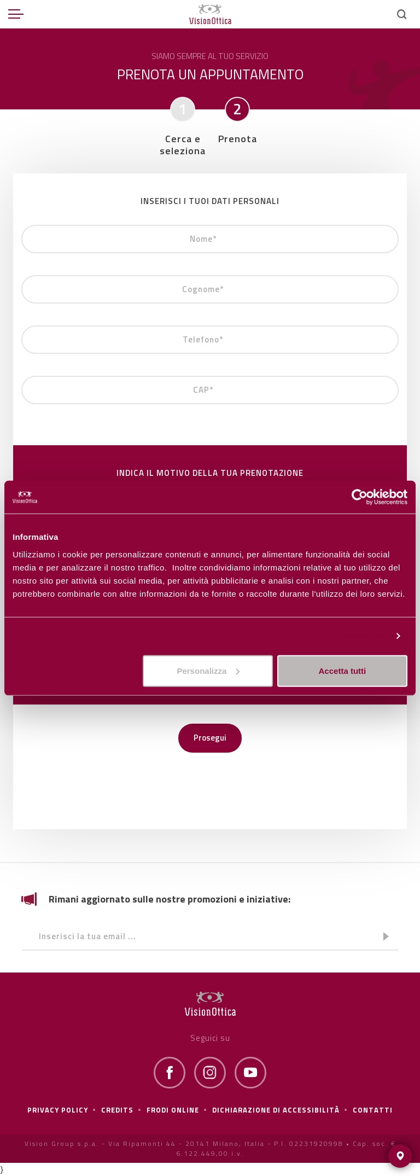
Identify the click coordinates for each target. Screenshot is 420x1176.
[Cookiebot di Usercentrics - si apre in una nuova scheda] (359, 497)
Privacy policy (57, 1109)
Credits (117, 1109)
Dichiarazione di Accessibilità (276, 1109)
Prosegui (210, 737)
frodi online (173, 1109)
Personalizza (361, 636)
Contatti (373, 1109)
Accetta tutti (342, 670)
